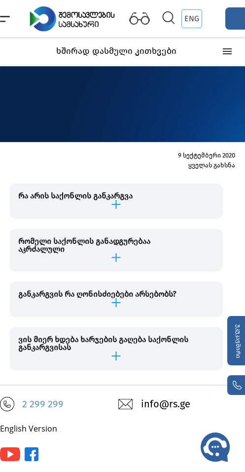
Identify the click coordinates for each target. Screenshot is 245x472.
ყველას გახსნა (211, 165)
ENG (191, 18)
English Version (28, 428)
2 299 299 (43, 404)
